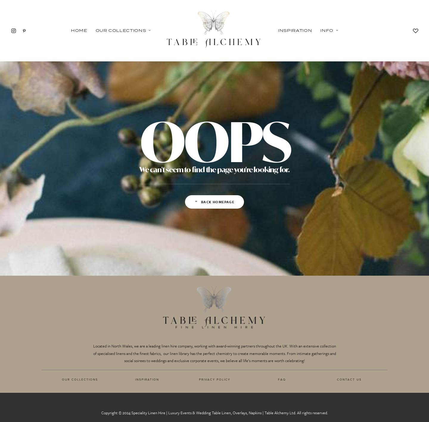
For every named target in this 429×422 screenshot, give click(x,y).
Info (329, 30)
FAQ (282, 379)
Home (79, 30)
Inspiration (295, 30)
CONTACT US (349, 379)
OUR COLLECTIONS (80, 379)
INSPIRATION (147, 379)
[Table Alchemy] (214, 30)
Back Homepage (214, 201)
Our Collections (123, 30)
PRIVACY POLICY (214, 379)
